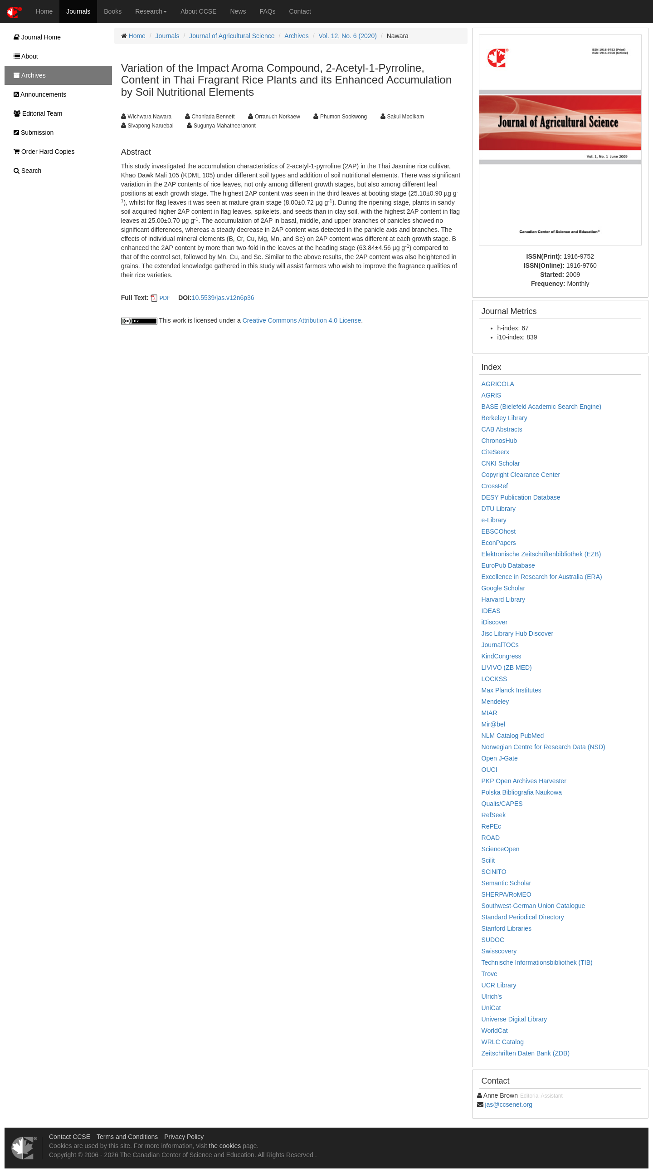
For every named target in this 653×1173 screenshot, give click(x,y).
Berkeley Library (504, 418)
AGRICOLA (498, 384)
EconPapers (499, 542)
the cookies (225, 1145)
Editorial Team (35, 113)
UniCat (491, 1007)
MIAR (489, 713)
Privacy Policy (184, 1136)
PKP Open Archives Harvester (524, 781)
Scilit (488, 860)
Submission (31, 132)
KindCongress (501, 656)
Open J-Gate (500, 758)
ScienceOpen (501, 849)
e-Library (494, 520)
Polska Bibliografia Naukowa (522, 792)
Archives (296, 35)
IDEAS (491, 610)
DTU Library (499, 508)
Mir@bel (493, 724)
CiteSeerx (495, 452)
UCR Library (499, 985)
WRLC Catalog (503, 1041)
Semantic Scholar (506, 883)
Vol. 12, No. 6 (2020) (348, 35)
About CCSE (198, 11)
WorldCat (495, 1030)
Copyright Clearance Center (521, 474)
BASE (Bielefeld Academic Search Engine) (542, 406)
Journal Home (35, 37)
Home (44, 11)
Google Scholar (504, 588)
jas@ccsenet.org (508, 1104)
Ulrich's (492, 996)
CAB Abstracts (502, 429)
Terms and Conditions (127, 1136)
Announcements (37, 94)
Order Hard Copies (41, 151)
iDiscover (495, 622)
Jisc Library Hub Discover (518, 633)
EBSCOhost (499, 531)
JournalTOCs (500, 644)
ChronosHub (499, 440)
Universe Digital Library (514, 1019)
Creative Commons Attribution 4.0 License (302, 320)
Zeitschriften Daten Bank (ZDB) (526, 1053)
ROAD (491, 837)
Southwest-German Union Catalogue (533, 905)
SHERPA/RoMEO (506, 894)
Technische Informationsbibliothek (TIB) (537, 962)
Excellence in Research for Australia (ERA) (542, 576)
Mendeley (495, 701)
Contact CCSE (69, 1136)
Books (113, 11)
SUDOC (493, 939)
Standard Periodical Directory (523, 917)
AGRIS (492, 395)
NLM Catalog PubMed (513, 735)
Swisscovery (499, 951)
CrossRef (495, 486)
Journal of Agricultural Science (231, 35)
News (238, 11)
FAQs (268, 11)
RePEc (492, 826)
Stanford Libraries (507, 928)
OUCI (489, 769)
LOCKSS (494, 678)
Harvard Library (503, 599)
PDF (165, 298)
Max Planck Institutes (511, 690)
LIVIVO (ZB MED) (507, 667)
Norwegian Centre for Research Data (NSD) (543, 747)
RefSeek (494, 815)
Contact (300, 11)
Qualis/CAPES (502, 803)
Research (151, 11)
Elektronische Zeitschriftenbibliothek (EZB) (541, 554)
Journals (78, 11)
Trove (489, 973)
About (23, 56)
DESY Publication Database (521, 497)
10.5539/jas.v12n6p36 (223, 297)
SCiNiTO (494, 871)
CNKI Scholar (501, 463)
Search (25, 170)
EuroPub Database (508, 565)
